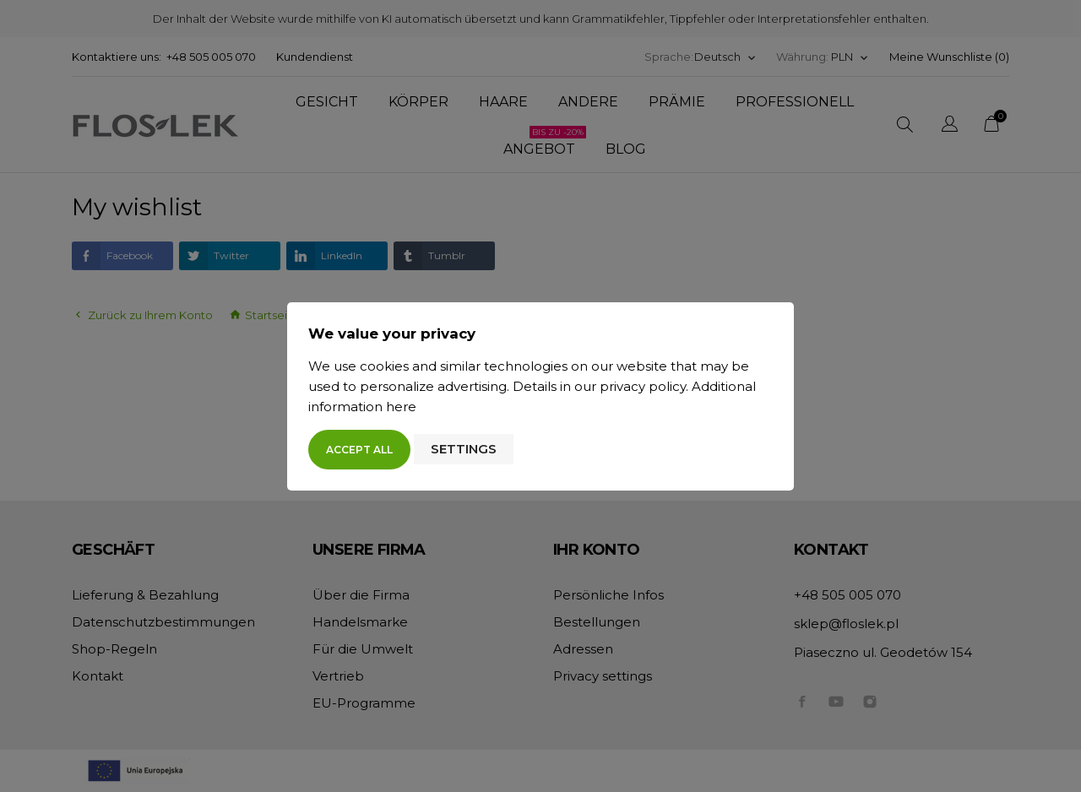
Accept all (359, 449)
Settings (464, 449)
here (401, 407)
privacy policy (643, 386)
